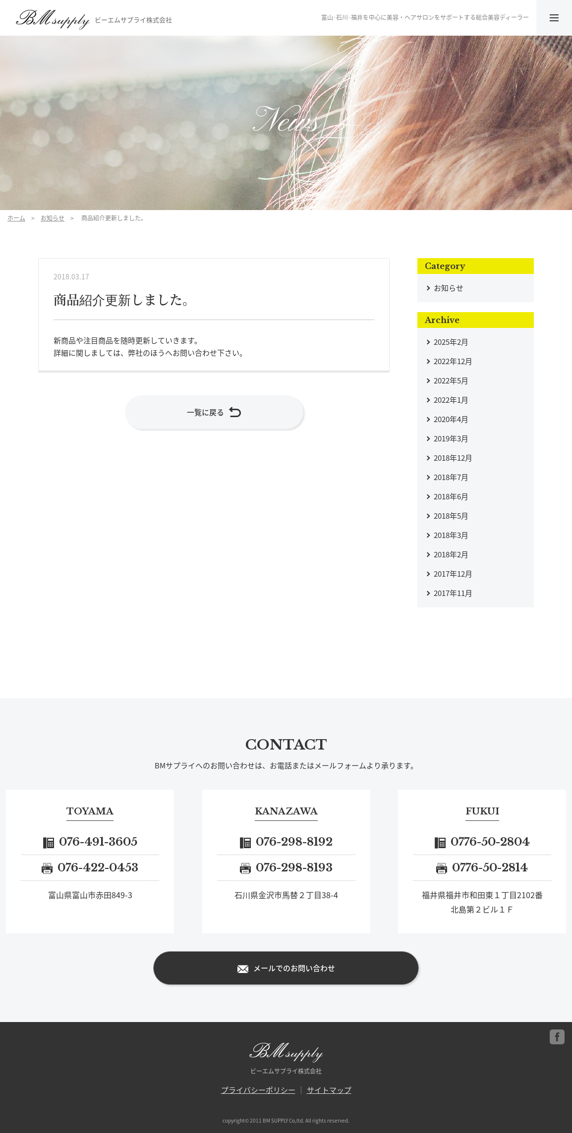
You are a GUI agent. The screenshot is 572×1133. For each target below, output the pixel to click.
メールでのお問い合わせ (286, 968)
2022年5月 (451, 380)
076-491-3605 (90, 842)
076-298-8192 (286, 842)
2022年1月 (451, 399)
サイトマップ (329, 1089)
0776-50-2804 (482, 842)
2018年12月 (453, 457)
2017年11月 (453, 593)
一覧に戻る (214, 413)
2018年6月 (451, 496)
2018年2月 (451, 554)
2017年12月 (453, 573)
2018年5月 (451, 515)
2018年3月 (451, 535)
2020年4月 (451, 419)
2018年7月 (451, 477)
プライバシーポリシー (258, 1089)
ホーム (16, 218)
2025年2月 (451, 341)
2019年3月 (451, 438)
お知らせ (52, 218)
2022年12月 (453, 361)
